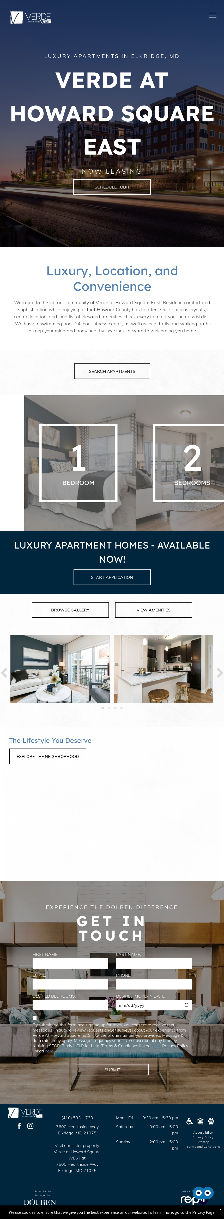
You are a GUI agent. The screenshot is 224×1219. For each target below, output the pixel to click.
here (156, 1045)
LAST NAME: (128, 954)
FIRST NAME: (45, 954)
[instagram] (30, 1126)
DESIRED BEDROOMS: (54, 996)
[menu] (212, 15)
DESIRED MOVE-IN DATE (140, 996)
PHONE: (123, 975)
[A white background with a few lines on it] (120, 463)
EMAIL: (39, 975)
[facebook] (19, 1126)
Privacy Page (203, 1212)
